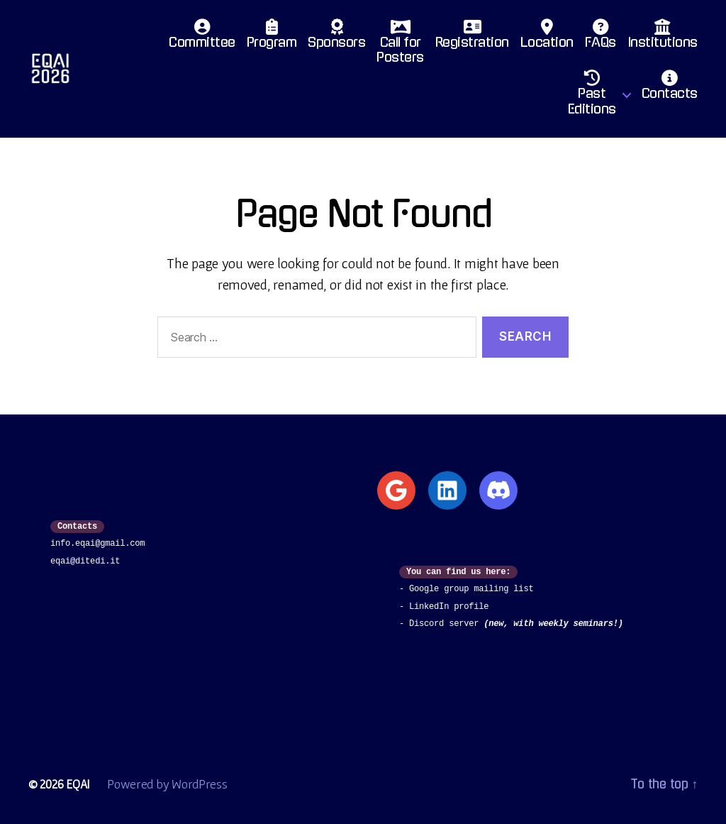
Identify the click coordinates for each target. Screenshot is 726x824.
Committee (202, 37)
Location (547, 37)
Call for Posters (400, 45)
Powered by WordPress (168, 783)
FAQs (600, 37)
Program (272, 37)
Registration (472, 37)
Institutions (662, 37)
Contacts (670, 88)
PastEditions (592, 96)
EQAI (78, 783)
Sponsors (336, 37)
